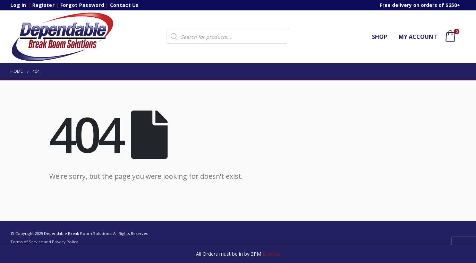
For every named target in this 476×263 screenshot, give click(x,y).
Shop (379, 37)
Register (43, 5)
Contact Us (124, 5)
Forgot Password (82, 5)
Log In (18, 5)
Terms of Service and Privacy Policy (44, 241)
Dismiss (271, 254)
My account (418, 37)
